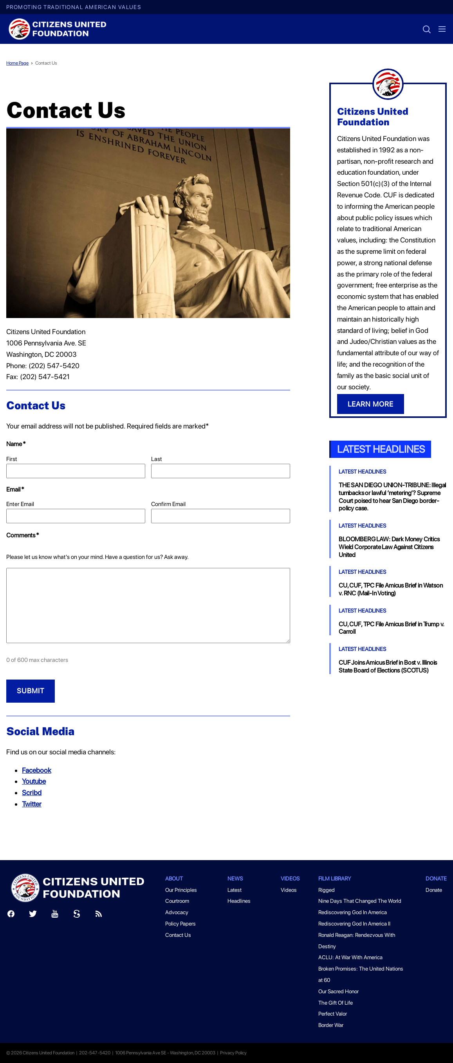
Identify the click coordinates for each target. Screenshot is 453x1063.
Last (156, 459)
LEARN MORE (370, 404)
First (11, 459)
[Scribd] (76, 915)
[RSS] (98, 915)
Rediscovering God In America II (354, 923)
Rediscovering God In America (352, 912)
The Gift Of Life (335, 1003)
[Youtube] (55, 915)
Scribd (32, 792)
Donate (436, 878)
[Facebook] (11, 915)
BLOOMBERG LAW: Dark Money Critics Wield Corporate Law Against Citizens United (389, 547)
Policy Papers (180, 923)
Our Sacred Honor (338, 991)
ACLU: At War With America (350, 957)
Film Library (334, 878)
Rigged (326, 890)
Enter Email (20, 504)
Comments (22, 535)
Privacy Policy (233, 1053)
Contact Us (46, 63)
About (174, 878)
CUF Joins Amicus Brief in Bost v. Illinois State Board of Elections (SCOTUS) (388, 666)
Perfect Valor (332, 1014)
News (235, 878)
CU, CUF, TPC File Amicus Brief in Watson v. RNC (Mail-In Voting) (391, 589)
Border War (330, 1025)
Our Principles (181, 890)
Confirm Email (168, 504)
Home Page (17, 63)
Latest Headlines (381, 449)
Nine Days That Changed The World (359, 901)
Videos (290, 878)
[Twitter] (33, 915)
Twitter (32, 804)
